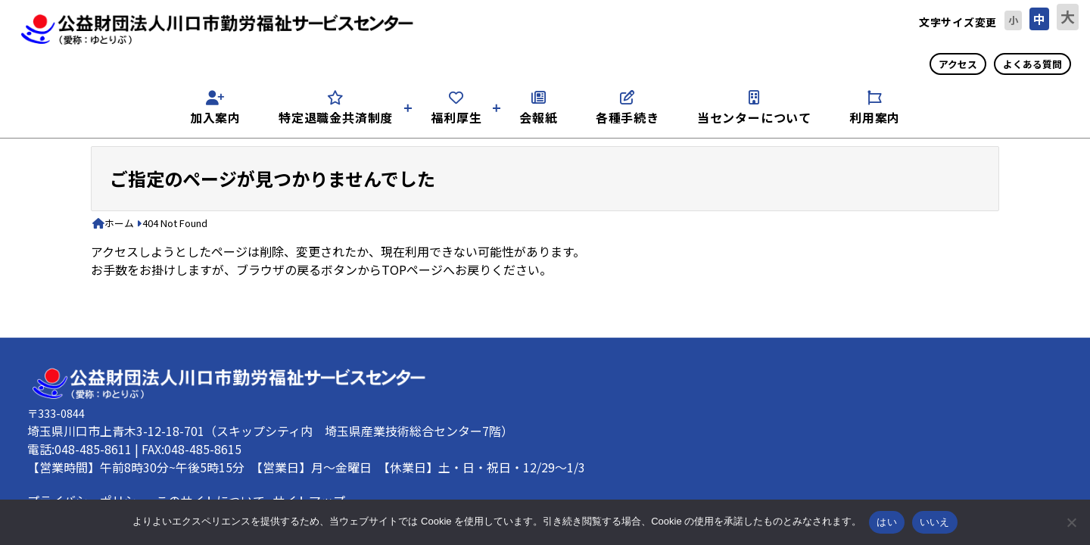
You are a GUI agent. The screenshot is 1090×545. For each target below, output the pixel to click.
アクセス (958, 64)
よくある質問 (1032, 64)
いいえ (935, 522)
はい (887, 522)
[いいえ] (1071, 522)
